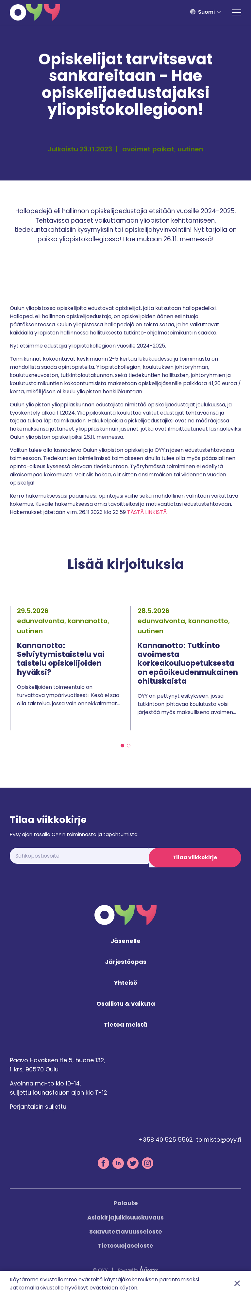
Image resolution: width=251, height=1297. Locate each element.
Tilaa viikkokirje (195, 857)
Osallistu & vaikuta (125, 1009)
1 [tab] (122, 745)
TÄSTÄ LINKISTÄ (147, 512)
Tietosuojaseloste (125, 1250)
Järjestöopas (125, 967)
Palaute (125, 1208)
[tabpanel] (65, 668)
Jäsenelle (125, 946)
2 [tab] (128, 745)
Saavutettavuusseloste (125, 1236)
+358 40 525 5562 (166, 1145)
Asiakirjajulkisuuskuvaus (125, 1222)
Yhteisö (125, 988)
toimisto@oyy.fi (218, 1145)
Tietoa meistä (125, 1030)
